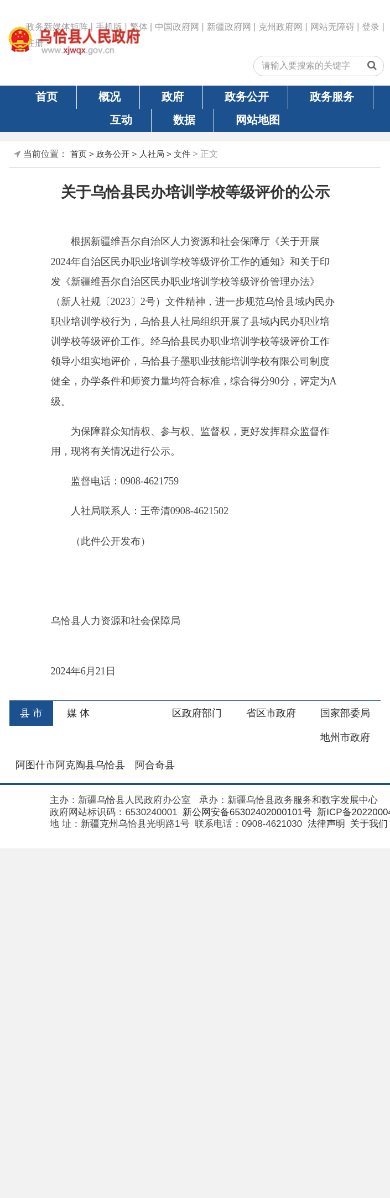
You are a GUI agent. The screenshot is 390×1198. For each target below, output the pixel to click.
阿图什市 (35, 764)
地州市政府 (345, 737)
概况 (109, 97)
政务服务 (332, 97)
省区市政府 (271, 713)
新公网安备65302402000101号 (246, 812)
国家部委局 (345, 713)
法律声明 (325, 824)
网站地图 (258, 120)
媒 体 (78, 713)
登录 (370, 26)
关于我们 (367, 824)
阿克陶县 (75, 764)
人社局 (151, 154)
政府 (173, 97)
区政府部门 (197, 713)
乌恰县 (110, 764)
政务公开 (247, 97)
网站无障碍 (332, 26)
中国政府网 (177, 26)
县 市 (31, 713)
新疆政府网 (229, 26)
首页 (46, 97)
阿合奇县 (155, 764)
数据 (184, 120)
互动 (121, 120)
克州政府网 (280, 26)
